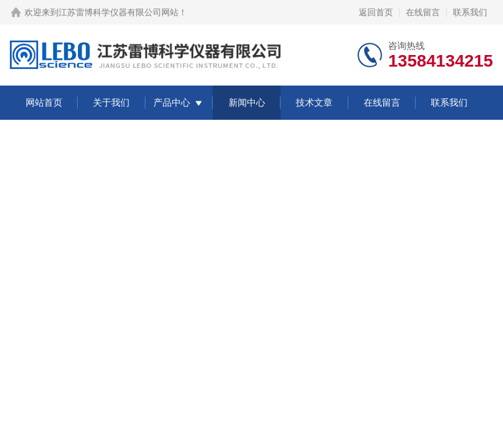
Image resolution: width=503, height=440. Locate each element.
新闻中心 (247, 102)
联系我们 (470, 12)
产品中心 (171, 102)
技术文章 (314, 102)
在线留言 (423, 12)
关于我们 (111, 102)
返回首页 (376, 12)
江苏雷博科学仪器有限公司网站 (118, 12)
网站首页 (44, 102)
